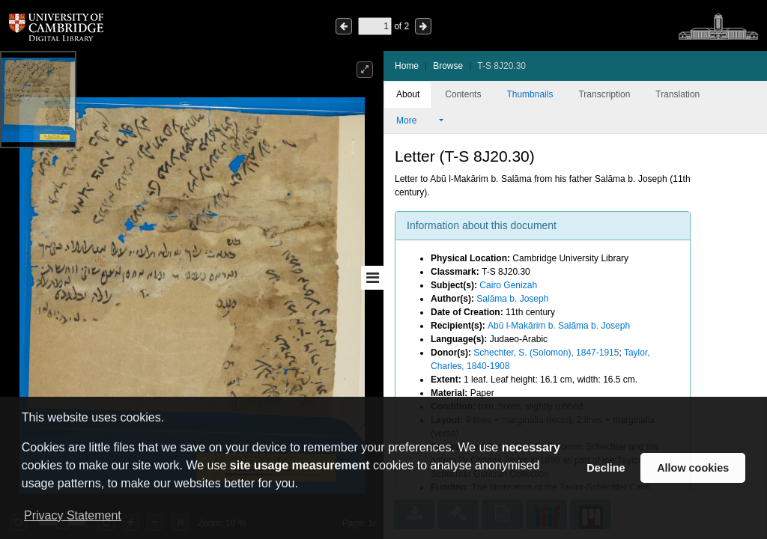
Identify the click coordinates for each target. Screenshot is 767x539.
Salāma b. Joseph (512, 298)
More (416, 120)
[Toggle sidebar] (372, 278)
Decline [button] (605, 468)
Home (407, 66)
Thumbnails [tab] (529, 94)
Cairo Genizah (508, 285)
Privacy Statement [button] (72, 515)
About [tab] (407, 94)
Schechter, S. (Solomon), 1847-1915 (546, 352)
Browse (448, 66)
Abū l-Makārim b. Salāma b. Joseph (559, 325)
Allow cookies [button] (693, 468)
